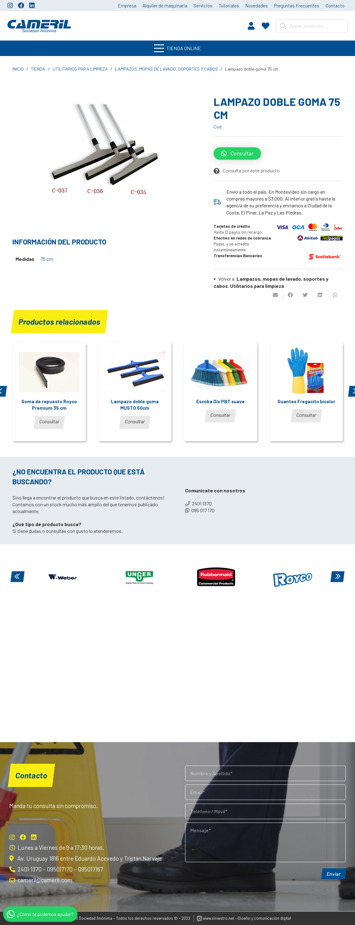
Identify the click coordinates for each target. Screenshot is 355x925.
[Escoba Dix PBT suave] (220, 372)
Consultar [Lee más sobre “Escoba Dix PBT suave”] (221, 415)
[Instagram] (10, 5)
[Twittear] (305, 295)
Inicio (18, 68)
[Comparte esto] (290, 295)
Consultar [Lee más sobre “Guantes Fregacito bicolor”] (306, 415)
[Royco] (293, 577)
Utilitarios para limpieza (80, 68)
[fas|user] (251, 25)
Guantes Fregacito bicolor (306, 401)
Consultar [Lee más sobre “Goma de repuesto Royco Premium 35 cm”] (49, 421)
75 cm (47, 259)
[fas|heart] (265, 25)
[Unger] (139, 577)
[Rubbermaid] (216, 577)
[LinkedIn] (32, 5)
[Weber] (62, 577)
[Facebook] (21, 5)
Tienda (38, 68)
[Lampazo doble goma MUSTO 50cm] (134, 372)
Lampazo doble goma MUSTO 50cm (135, 405)
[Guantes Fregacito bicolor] (306, 372)
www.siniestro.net (215, 918)
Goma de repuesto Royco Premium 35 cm (49, 405)
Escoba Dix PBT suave (220, 401)
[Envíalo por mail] (275, 295)
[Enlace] (39, 26)
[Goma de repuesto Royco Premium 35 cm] (49, 372)
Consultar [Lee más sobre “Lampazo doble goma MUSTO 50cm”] (135, 421)
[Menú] (177, 48)
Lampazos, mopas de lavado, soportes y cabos (166, 68)
